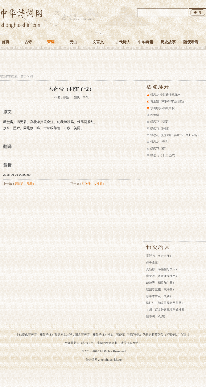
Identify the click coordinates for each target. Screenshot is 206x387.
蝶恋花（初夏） (160, 121)
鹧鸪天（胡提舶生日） (161, 282)
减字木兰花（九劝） (159, 296)
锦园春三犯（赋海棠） (161, 289)
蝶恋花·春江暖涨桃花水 (165, 94)
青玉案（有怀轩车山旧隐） (168, 101)
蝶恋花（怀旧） (160, 128)
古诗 (28, 42)
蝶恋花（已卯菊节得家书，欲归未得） (175, 135)
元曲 (73, 42)
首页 (5, 42)
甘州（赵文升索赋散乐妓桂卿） (166, 309)
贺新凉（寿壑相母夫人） (162, 269)
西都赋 (154, 115)
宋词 (51, 42)
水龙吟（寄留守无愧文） (162, 276)
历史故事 (168, 42)
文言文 (98, 42)
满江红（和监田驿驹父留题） (165, 302)
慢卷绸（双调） (156, 316)
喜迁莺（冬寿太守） (159, 255)
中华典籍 (145, 42)
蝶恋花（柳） (159, 148)
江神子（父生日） (94, 183)
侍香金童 (152, 262)
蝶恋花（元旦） (160, 141)
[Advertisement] (103, 62)
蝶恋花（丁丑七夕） (163, 155)
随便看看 (190, 42)
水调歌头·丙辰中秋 (162, 108)
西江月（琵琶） (25, 183)
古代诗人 (122, 42)
